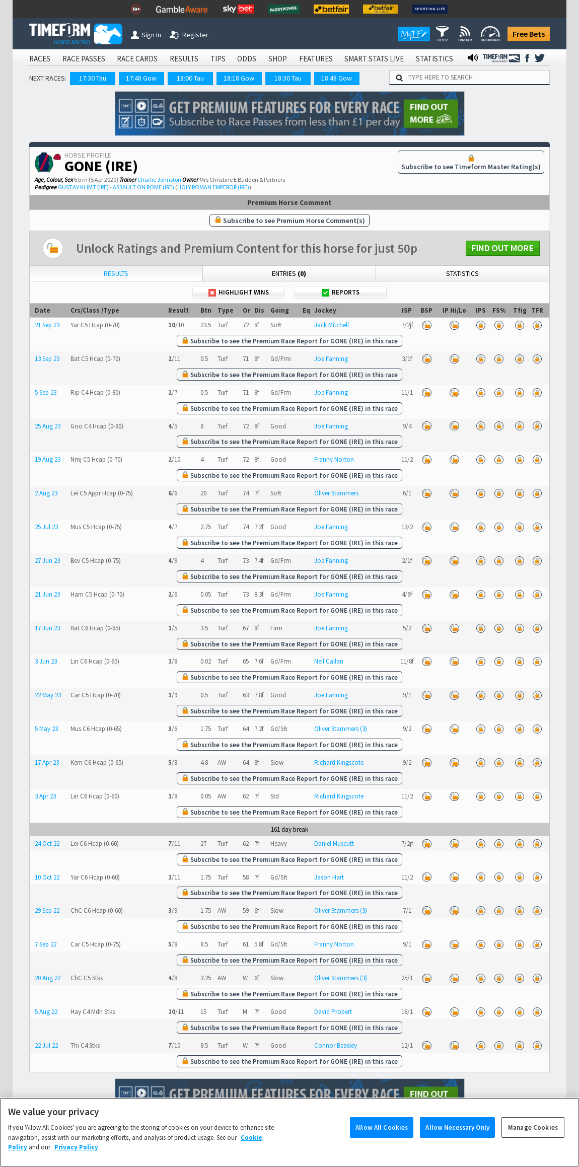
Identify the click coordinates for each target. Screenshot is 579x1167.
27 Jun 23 (47, 560)
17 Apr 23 (47, 762)
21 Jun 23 (47, 594)
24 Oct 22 (47, 843)
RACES (39, 58)
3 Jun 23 (46, 661)
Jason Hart (329, 877)
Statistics (462, 273)
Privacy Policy (76, 1162)
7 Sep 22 (45, 944)
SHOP (277, 58)
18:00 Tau (190, 78)
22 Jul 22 (46, 1045)
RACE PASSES (83, 58)
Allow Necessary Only (457, 1142)
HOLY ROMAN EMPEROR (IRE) (213, 187)
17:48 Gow (141, 78)
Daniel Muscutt (334, 843)
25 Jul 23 (46, 527)
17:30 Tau (92, 78)
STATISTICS (434, 58)
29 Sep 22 (47, 910)
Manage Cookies (533, 1142)
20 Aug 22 (47, 978)
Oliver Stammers (336, 493)
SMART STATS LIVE (374, 58)
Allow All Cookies (381, 1142)
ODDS (246, 58)
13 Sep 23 (47, 358)
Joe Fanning (331, 358)
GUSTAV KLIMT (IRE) (83, 187)
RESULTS (184, 58)
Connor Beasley (335, 1045)
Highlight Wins (238, 292)
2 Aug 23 (46, 493)
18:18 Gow (239, 78)
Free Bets (529, 34)
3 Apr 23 (45, 796)
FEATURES (316, 58)
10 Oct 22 (47, 877)
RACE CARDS (137, 58)
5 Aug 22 (46, 1011)
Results (116, 273)
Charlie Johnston (159, 179)
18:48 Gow (336, 78)
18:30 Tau (288, 78)
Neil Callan (328, 661)
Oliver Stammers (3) (340, 728)
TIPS (218, 58)
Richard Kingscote (339, 762)
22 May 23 (48, 695)
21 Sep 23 (47, 325)
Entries (289, 273)
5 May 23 (46, 728)
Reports (340, 292)
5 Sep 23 (45, 392)
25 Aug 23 (47, 426)
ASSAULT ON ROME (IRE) (143, 187)
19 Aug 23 (47, 459)
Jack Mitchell (331, 325)
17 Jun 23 (47, 628)
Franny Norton (334, 459)
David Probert (333, 1011)
